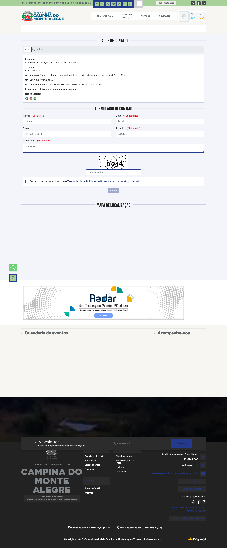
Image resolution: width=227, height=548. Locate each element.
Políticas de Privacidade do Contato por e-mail (113, 181)
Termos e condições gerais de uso (188, 507)
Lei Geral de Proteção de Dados (188, 518)
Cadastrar (181, 443)
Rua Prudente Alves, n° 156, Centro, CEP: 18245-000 (51, 61)
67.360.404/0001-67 (39, 79)
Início (27, 49)
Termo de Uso (75, 181)
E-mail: (127, 115)
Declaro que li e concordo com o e (85, 181)
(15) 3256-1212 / (34, 69)
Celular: (27, 128)
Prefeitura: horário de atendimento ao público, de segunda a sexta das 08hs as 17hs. (79, 75)
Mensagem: (36, 140)
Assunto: (128, 128)
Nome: (34, 115)
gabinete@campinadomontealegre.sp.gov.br (52, 89)
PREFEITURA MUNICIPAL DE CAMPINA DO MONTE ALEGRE (63, 84)
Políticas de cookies (196, 511)
